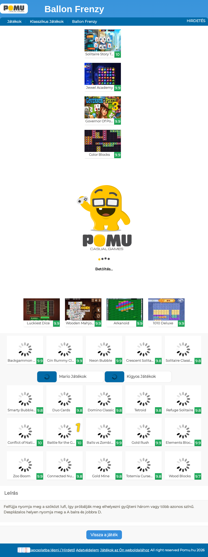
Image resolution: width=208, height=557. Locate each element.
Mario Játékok (61, 376)
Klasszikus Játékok (46, 21)
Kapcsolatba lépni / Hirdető (52, 550)
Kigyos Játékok (130, 376)
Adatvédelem (87, 550)
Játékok (14, 21)
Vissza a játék (104, 534)
